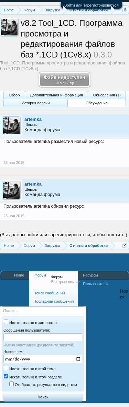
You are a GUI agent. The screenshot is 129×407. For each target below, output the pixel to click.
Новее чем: (13, 351)
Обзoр (14, 95)
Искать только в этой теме (29, 369)
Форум (40, 275)
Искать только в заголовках (30, 323)
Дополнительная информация (56, 95)
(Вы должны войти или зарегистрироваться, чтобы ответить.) (63, 234)
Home (19, 275)
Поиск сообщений (49, 293)
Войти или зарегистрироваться (91, 5)
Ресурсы (90, 275)
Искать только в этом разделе (33, 377)
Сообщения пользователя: (26, 330)
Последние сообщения (53, 301)
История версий (36, 103)
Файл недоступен (64, 79)
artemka (33, 119)
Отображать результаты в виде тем (43, 385)
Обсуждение (97, 103)
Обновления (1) (107, 95)
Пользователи (95, 284)
